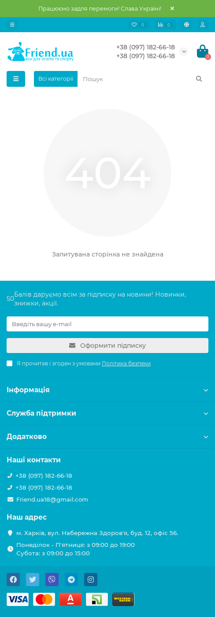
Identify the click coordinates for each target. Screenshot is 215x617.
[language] (187, 25)
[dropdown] (12, 25)
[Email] (107, 323)
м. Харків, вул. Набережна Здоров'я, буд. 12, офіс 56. (97, 532)
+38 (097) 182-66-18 (145, 47)
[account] (202, 25)
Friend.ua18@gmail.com (52, 499)
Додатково (107, 436)
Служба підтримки (107, 413)
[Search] (143, 79)
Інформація (107, 390)
